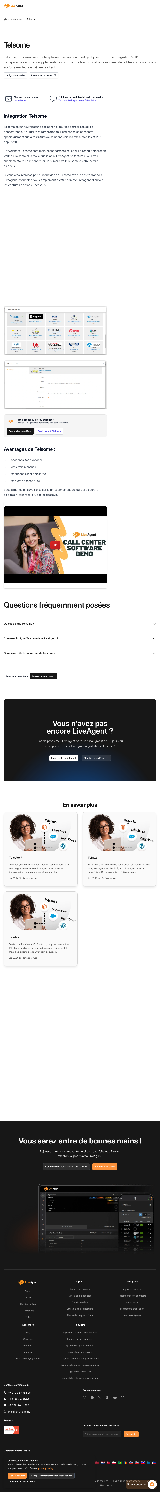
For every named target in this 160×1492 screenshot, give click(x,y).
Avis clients (132, 1302)
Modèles (27, 1352)
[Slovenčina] (137, 1462)
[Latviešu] (97, 1462)
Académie (28, 1345)
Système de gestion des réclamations (80, 1365)
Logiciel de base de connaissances (80, 1332)
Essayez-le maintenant (63, 703)
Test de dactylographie (28, 1358)
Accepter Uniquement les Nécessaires (51, 1475)
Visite (28, 1317)
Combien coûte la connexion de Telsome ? (80, 599)
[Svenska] (148, 1462)
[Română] (125, 1462)
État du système (80, 1302)
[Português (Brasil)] (120, 1462)
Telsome (31, 19)
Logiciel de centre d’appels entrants (80, 1358)
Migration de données (80, 1295)
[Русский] (131, 1462)
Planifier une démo (96, 703)
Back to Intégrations (17, 621)
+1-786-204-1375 (18, 1405)
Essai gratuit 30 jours (49, 376)
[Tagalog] (154, 1462)
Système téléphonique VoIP (80, 1345)
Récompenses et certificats (132, 1295)
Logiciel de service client (80, 1339)
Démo (28, 1291)
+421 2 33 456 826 (19, 1392)
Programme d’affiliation (132, 1308)
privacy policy (46, 1468)
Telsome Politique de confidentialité (77, 100)
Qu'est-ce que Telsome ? (80, 569)
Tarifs (28, 1297)
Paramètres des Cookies (23, 1481)
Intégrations (16, 19)
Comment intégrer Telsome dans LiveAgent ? (80, 584)
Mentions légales (132, 1315)
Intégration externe (43, 75)
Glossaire (28, 1339)
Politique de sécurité (97, 1480)
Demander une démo (20, 376)
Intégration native (15, 75)
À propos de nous (132, 1289)
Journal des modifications (80, 1308)
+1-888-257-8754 (18, 1398)
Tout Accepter (17, 1475)
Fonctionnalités (28, 1304)
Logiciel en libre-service (80, 1352)
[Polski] (114, 1462)
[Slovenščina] (143, 1462)
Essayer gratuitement (43, 621)
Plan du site (106, 1485)
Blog (28, 1332)
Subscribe (131, 1434)
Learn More (20, 100)
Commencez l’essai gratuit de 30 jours (66, 1166)
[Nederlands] (103, 1462)
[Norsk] (108, 1462)
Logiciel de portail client (80, 1371)
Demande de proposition (80, 1315)
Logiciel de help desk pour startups (80, 1378)
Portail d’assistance (80, 1289)
